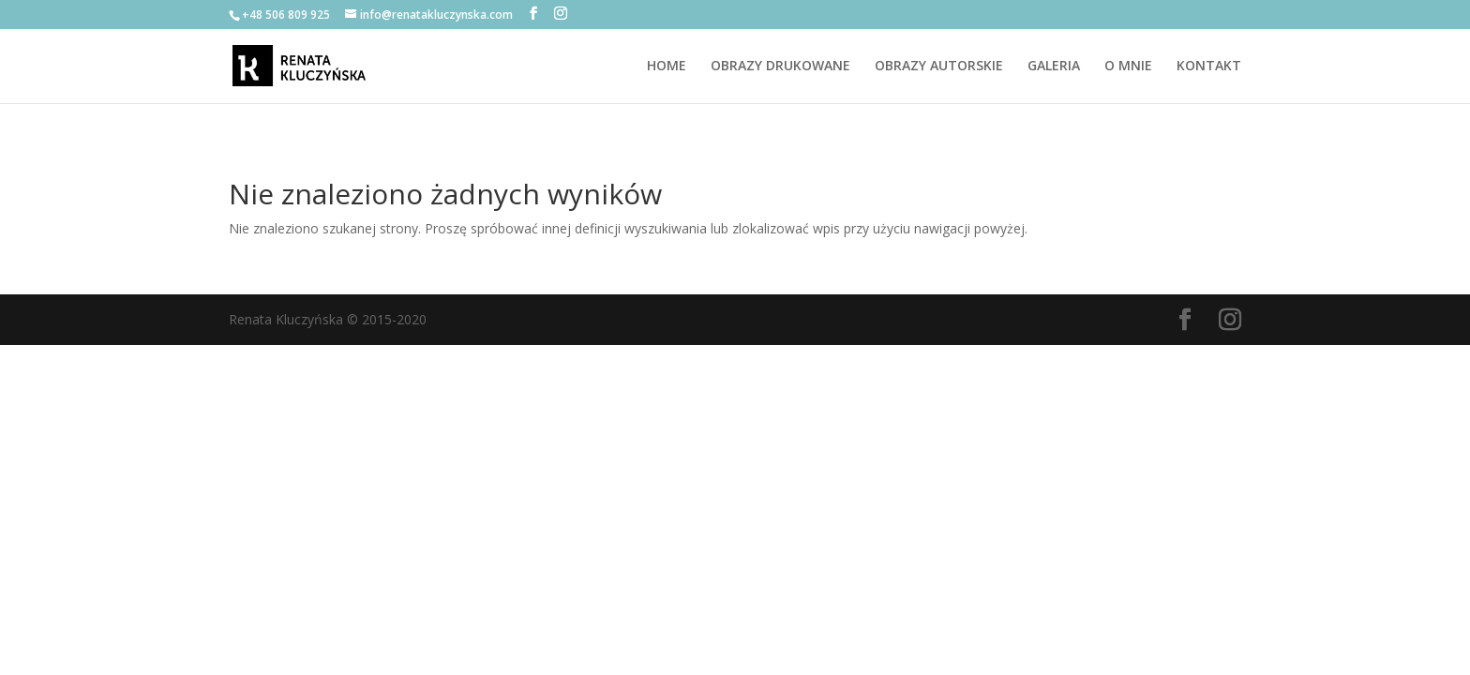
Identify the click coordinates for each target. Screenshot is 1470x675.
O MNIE (1128, 66)
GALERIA (1054, 66)
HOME (666, 66)
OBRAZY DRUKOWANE (780, 66)
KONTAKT (1209, 66)
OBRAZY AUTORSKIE (939, 66)
